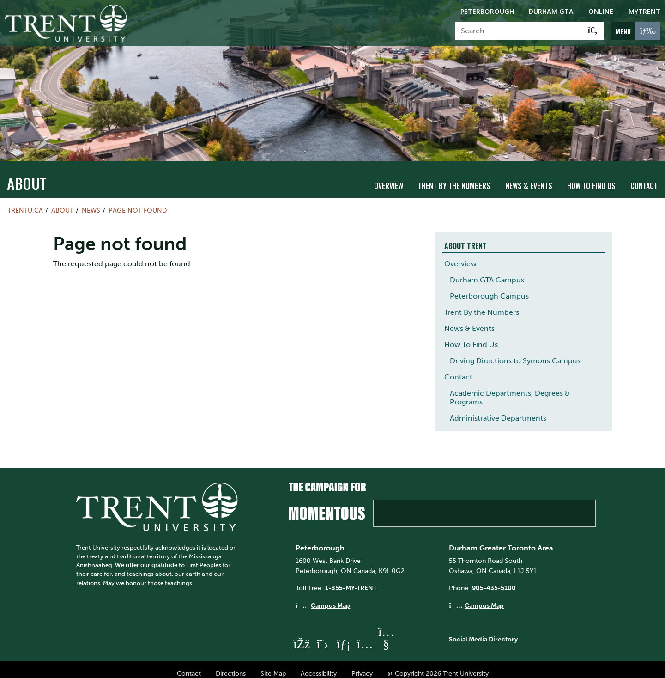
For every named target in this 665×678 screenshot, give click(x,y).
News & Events (528, 177)
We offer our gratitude (146, 556)
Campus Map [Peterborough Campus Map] (330, 597)
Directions (231, 665)
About (27, 175)
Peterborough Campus (489, 287)
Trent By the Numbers (454, 177)
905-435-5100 (494, 580)
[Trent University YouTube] (386, 635)
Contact (644, 177)
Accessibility (319, 665)
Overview (388, 177)
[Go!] (592, 31)
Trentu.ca (25, 202)
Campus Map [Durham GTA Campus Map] (484, 597)
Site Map (273, 665)
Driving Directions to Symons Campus (515, 352)
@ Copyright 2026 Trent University (438, 665)
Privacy (362, 665)
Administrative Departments (498, 409)
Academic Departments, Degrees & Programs (510, 389)
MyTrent (644, 11)
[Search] (518, 31)
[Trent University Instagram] (365, 635)
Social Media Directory (483, 631)
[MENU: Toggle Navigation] (635, 31)
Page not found (138, 202)
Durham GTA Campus (487, 271)
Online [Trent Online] (600, 11)
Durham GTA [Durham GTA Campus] (551, 11)
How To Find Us (591, 177)
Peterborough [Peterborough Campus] (487, 11)
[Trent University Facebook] (301, 635)
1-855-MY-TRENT (351, 580)
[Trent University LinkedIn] (343, 635)
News (91, 202)
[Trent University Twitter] (322, 635)
